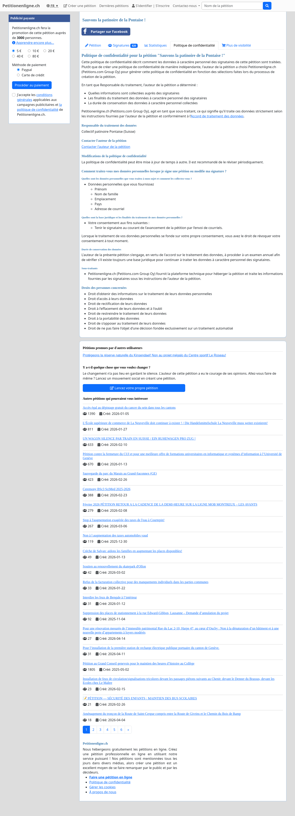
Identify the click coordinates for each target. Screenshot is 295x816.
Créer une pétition (80, 5)
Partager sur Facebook (105, 31)
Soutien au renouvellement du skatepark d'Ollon (114, 566)
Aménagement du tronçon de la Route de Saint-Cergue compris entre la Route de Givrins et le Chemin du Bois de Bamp (162, 713)
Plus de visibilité (236, 45)
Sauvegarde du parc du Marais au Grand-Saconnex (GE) (120, 473)
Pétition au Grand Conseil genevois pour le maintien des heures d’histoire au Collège (138, 663)
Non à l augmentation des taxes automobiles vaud (115, 535)
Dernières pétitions (114, 5)
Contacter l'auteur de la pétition (106, 146)
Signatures (123, 45)
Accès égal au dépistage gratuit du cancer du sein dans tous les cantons (129, 407)
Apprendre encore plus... (33, 166)
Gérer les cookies (102, 787)
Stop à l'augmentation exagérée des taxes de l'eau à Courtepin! (124, 520)
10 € (35, 174)
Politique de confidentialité (194, 45)
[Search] (232, 6)
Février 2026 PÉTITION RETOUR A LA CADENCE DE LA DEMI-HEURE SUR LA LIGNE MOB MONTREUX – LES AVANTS (170, 504)
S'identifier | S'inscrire (151, 5)
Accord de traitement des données (217, 116)
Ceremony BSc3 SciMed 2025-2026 (106, 489)
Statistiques (156, 45)
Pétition (93, 45)
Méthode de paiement (29, 188)
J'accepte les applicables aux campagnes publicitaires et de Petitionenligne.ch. (40, 228)
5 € (19, 174)
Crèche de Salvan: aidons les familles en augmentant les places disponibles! (132, 551)
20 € (51, 174)
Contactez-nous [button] (185, 5)
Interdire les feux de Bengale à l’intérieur (110, 597)
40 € (20, 179)
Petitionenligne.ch (21, 5)
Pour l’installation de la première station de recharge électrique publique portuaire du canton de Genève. (151, 648)
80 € (35, 179)
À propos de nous (102, 792)
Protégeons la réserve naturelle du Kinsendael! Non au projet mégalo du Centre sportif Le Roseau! (154, 355)
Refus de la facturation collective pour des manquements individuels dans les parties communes (145, 582)
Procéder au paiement (32, 208)
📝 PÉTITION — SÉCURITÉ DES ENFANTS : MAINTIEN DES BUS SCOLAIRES (140, 698)
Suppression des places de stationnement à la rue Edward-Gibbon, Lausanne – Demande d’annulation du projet (155, 613)
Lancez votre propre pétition (134, 388)
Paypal (27, 193)
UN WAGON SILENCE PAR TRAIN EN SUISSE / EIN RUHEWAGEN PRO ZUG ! (139, 438)
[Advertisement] (39, 73)
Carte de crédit (33, 198)
